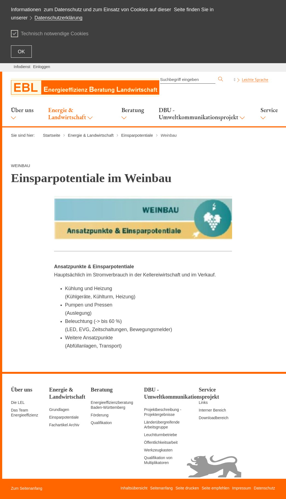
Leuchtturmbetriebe (160, 435)
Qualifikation (101, 423)
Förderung (100, 415)
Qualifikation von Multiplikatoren (158, 460)
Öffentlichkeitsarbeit (161, 442)
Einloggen (41, 67)
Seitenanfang (161, 488)
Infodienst (22, 67)
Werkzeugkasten (158, 450)
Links (203, 402)
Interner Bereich (212, 410)
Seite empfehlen (215, 488)
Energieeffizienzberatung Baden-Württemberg (112, 405)
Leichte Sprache (255, 79)
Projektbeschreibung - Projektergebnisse (162, 412)
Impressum (241, 488)
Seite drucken (187, 488)
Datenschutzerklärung (58, 18)
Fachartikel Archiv (64, 425)
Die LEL (18, 402)
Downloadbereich (213, 418)
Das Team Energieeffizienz (24, 412)
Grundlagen (59, 409)
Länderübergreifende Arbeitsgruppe (162, 424)
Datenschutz (264, 488)
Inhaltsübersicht (134, 488)
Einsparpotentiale (64, 417)
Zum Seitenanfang (26, 488)
